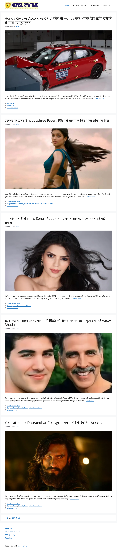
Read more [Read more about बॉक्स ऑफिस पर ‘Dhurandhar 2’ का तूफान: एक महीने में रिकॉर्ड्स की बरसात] (74, 499)
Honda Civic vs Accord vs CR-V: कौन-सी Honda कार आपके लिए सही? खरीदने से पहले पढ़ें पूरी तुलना (58, 20)
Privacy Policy (10, 535)
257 (13, 518)
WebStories (106, 5)
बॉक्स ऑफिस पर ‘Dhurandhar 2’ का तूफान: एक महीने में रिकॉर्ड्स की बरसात (54, 422)
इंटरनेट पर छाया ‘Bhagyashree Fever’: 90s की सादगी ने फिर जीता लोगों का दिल (57, 120)
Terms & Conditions (12, 531)
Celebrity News (23, 204)
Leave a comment (12, 108)
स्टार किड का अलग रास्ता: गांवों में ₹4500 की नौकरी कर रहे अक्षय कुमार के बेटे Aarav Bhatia (58, 322)
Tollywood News (48, 204)
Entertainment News (80, 5)
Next (19, 518)
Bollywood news (12, 204)
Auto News (10, 106)
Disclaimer (9, 538)
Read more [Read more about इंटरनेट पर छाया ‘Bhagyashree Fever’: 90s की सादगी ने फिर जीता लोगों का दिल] (91, 196)
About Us (8, 528)
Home (67, 5)
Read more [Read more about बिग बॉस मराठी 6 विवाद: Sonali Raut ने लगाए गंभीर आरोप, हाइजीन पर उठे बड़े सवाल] (77, 299)
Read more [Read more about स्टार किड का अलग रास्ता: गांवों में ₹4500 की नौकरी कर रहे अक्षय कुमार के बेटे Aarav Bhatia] (90, 401)
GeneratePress (22, 546)
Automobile (95, 5)
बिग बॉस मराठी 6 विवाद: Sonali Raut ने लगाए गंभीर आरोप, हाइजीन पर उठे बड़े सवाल (55, 220)
